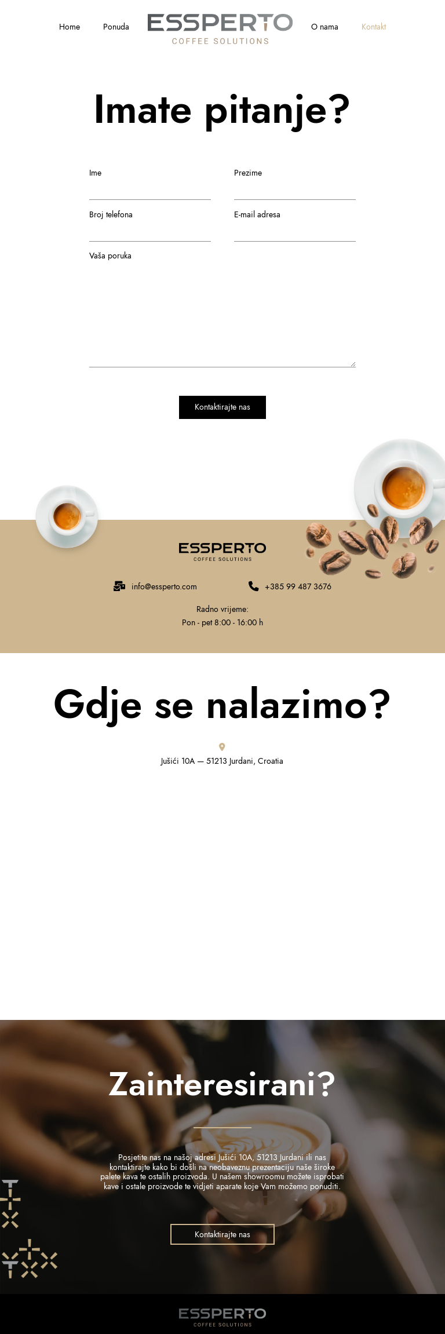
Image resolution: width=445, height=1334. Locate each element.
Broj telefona (150, 224)
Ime (150, 182)
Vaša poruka (222, 262)
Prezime (295, 182)
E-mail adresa (295, 224)
